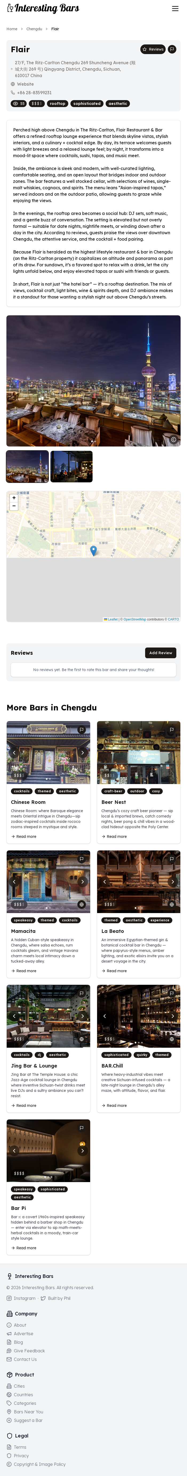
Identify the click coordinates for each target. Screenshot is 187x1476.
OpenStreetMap (135, 619)
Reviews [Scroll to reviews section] (153, 49)
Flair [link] (55, 29)
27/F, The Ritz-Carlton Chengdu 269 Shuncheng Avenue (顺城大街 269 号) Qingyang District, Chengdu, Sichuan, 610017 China (75, 69)
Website (25, 84)
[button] (93, 551)
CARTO (173, 619)
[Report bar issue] (172, 49)
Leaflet (111, 619)
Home (11, 29)
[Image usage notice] (173, 439)
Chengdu (34, 29)
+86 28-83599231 (34, 92)
